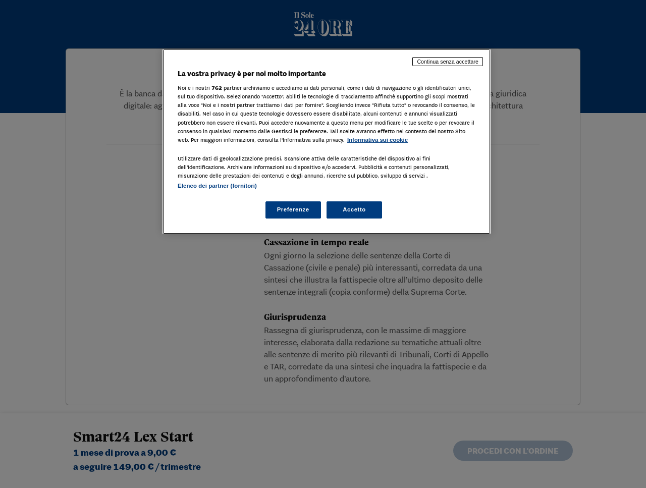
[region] (327, 141)
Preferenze (293, 209)
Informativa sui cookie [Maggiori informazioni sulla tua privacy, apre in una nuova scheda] (377, 140)
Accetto (354, 209)
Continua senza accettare (447, 62)
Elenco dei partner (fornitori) (217, 186)
